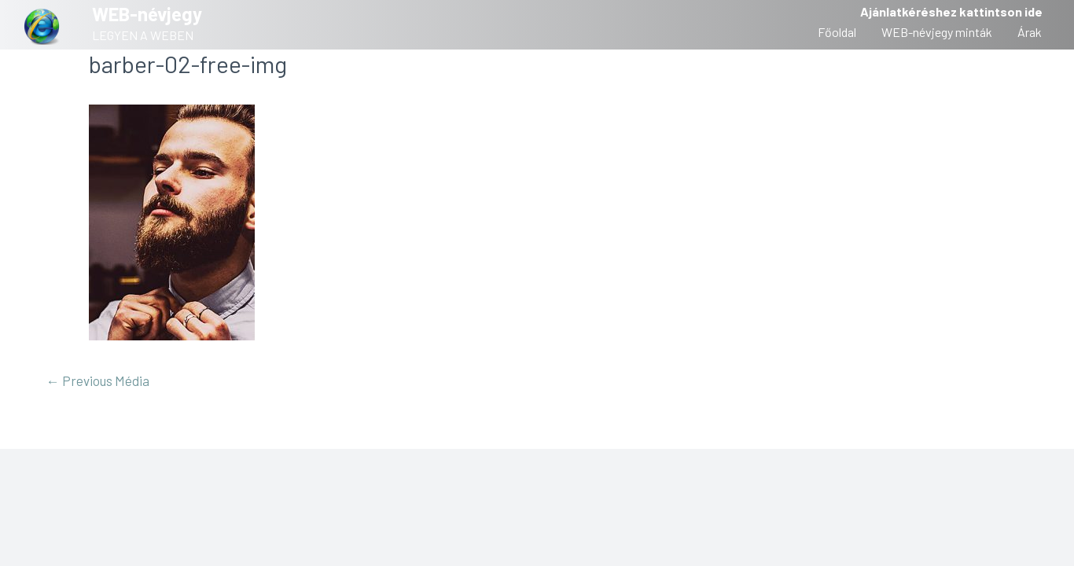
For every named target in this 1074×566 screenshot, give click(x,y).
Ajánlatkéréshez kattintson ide (951, 11)
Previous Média (97, 380)
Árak (1029, 31)
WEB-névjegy (147, 13)
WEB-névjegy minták (936, 31)
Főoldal (837, 31)
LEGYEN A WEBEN (142, 35)
